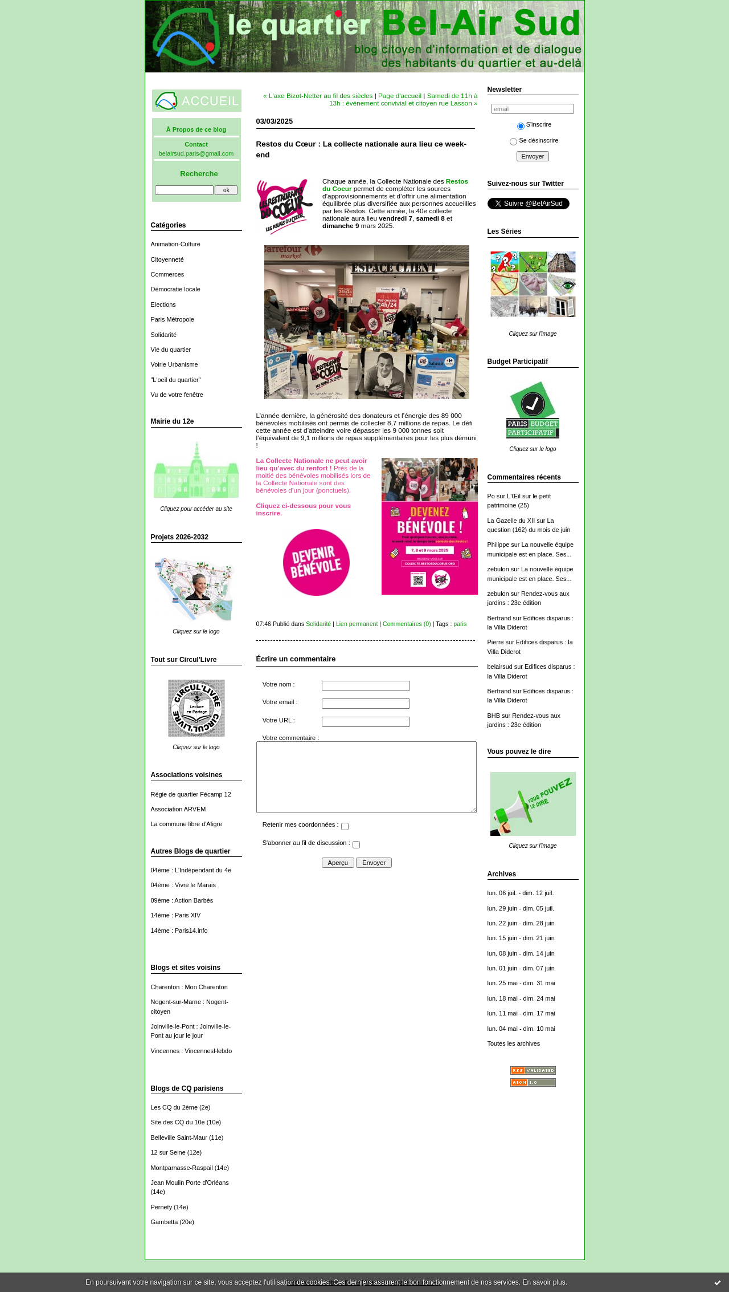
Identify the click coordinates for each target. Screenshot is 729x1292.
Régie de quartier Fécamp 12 (191, 794)
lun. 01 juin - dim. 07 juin (521, 968)
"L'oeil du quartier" (176, 379)
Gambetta (164, 1221)
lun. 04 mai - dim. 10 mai (521, 1028)
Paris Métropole (172, 319)
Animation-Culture (175, 244)
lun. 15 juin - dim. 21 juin (521, 938)
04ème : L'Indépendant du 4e (191, 870)
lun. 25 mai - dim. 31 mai (521, 983)
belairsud (500, 666)
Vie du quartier (171, 349)
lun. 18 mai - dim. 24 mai (521, 998)
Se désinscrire (534, 140)
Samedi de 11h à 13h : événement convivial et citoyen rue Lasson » (403, 99)
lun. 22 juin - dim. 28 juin (521, 923)
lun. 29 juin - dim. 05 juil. (521, 908)
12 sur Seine (168, 1152)
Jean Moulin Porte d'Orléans (190, 1182)
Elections (163, 304)
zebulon (498, 569)
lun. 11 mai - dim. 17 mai (521, 1013)
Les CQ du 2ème (174, 1107)
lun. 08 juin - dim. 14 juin (521, 953)
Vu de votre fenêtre (177, 394)
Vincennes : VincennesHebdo (191, 1050)
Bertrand (499, 618)
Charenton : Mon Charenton (189, 987)
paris (459, 623)
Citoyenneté (167, 259)
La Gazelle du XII (511, 520)
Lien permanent (357, 623)
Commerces (168, 274)
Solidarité (164, 334)
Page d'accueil (399, 95)
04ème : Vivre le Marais (183, 884)
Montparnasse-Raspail (182, 1167)
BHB (494, 715)
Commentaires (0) (407, 623)
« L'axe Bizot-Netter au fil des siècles (317, 95)
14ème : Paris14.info (179, 930)
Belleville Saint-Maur (179, 1137)
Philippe (499, 544)
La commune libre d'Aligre (187, 823)
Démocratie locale (175, 289)
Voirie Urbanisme (174, 364)
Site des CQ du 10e (178, 1122)
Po (491, 496)
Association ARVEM (178, 809)
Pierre (496, 642)
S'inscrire (534, 124)
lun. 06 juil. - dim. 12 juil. (521, 892)
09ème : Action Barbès (182, 900)
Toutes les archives (514, 1043)
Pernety (162, 1207)
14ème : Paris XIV (176, 915)
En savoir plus (543, 1282)
